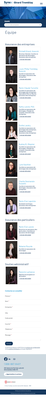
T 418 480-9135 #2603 (25, 116)
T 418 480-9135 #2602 (25, 79)
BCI (30, 385)
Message (8, 335)
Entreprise (8, 307)
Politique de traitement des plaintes (23, 390)
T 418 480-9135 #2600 (25, 278)
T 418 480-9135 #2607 (25, 154)
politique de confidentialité (33, 347)
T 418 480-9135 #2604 (25, 98)
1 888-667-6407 (12, 364)
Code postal (9, 318)
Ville (6, 313)
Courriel (7, 324)
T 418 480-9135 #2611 (24, 192)
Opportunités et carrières (13, 374)
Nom (6, 301)
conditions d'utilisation (14, 349)
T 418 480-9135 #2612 (25, 171)
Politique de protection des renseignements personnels (23, 393)
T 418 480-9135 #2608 (25, 235)
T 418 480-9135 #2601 (25, 59)
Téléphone (8, 329)
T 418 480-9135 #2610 (25, 208)
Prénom (7, 296)
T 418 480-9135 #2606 (25, 135)
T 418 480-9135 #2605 (25, 253)
